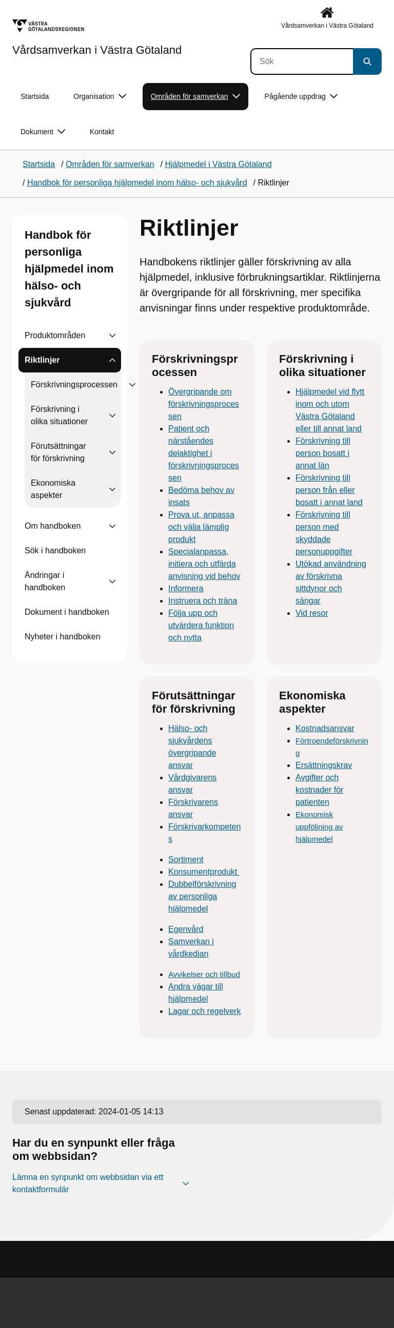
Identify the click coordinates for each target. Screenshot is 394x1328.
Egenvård (186, 929)
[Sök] (301, 61)
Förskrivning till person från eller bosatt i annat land (329, 490)
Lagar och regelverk (204, 1011)
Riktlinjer (42, 360)
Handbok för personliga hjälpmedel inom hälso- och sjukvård (69, 269)
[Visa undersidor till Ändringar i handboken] (112, 581)
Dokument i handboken (67, 612)
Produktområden (55, 335)
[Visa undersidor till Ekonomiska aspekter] (112, 489)
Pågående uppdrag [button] (301, 96)
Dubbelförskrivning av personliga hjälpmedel (202, 896)
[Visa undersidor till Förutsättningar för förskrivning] (112, 452)
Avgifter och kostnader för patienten (319, 789)
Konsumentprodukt (204, 871)
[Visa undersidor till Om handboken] (112, 526)
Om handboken (53, 526)
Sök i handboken (55, 550)
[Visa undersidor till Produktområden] (112, 335)
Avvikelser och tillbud (204, 974)
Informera (185, 588)
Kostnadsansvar (325, 728)
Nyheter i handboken (63, 636)
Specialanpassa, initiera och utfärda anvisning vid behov (204, 563)
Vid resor (312, 613)
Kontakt (102, 132)
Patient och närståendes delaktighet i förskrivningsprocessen (203, 453)
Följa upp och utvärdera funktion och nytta (201, 625)
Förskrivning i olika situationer (59, 415)
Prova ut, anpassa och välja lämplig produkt (201, 527)
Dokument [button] (43, 132)
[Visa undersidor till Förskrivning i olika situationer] (112, 415)
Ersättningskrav (324, 765)
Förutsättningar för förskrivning (58, 452)
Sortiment (185, 859)
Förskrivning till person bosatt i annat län (323, 453)
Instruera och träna (202, 600)
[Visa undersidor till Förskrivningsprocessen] (132, 384)
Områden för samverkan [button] (195, 96)
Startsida (35, 96)
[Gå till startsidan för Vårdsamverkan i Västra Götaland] (97, 37)
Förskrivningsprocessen (74, 384)
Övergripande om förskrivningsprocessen (203, 404)
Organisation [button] (99, 96)
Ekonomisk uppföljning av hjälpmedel (319, 826)
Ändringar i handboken (45, 581)
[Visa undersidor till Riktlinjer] (112, 360)
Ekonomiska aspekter (53, 489)
